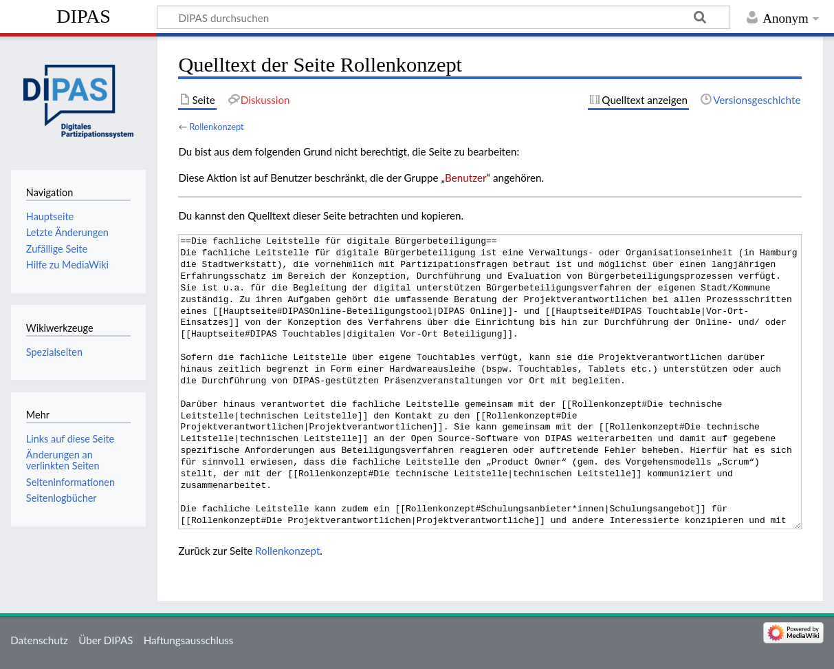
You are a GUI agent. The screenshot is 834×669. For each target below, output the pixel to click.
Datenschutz (39, 640)
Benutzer (465, 177)
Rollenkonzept (216, 126)
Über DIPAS (105, 640)
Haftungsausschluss (189, 640)
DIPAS (83, 16)
